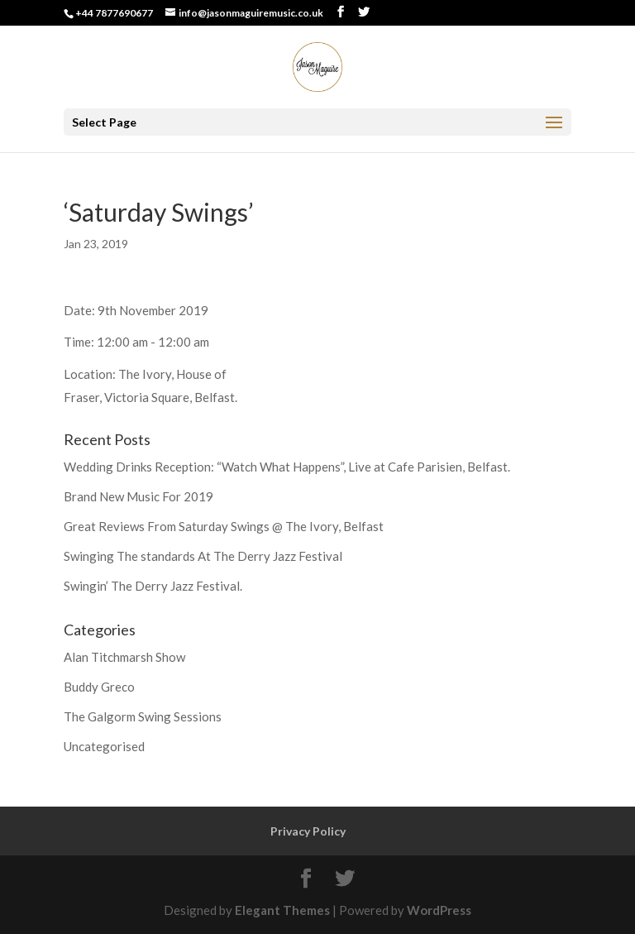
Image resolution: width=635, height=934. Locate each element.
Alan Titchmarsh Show (124, 656)
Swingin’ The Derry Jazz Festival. (153, 585)
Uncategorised (104, 746)
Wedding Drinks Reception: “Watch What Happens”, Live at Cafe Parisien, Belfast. (287, 466)
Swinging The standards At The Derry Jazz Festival (203, 555)
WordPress (439, 910)
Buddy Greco (99, 686)
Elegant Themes (282, 910)
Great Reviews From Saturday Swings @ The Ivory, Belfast (224, 526)
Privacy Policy (308, 831)
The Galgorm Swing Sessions (143, 716)
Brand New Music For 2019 (138, 496)
